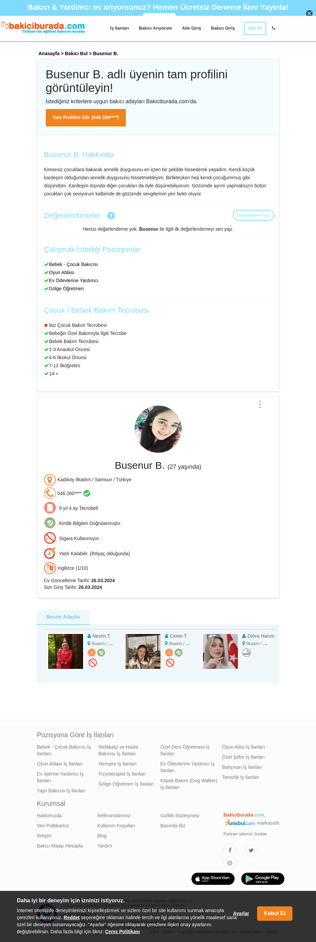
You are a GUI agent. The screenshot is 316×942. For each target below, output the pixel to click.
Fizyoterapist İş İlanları (122, 774)
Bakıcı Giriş (223, 28)
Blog (102, 835)
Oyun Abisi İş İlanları (243, 747)
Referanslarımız (114, 815)
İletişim (44, 835)
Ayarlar (241, 913)
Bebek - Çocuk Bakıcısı (73, 264)
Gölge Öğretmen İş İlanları (126, 784)
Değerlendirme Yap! (253, 215)
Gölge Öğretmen (66, 288)
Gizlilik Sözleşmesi (180, 815)
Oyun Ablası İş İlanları (60, 763)
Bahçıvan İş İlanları (242, 767)
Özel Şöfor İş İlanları (243, 757)
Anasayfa (49, 53)
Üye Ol (255, 28)
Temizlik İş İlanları (240, 777)
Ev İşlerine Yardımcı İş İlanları (60, 777)
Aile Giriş (191, 28)
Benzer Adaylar (63, 616)
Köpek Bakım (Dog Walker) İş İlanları (189, 784)
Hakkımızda (49, 815)
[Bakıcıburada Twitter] (251, 850)
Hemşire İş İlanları (118, 763)
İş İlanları (119, 28)
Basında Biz (173, 825)
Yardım (104, 846)
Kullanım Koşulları (116, 825)
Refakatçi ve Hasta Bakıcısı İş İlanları (118, 750)
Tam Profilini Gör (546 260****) (85, 117)
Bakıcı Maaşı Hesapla (60, 846)
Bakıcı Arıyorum (155, 28)
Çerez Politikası (122, 931)
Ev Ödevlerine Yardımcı (74, 280)
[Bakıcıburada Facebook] (229, 850)
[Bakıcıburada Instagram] (229, 863)
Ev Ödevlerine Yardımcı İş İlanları (188, 767)
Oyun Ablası (62, 272)
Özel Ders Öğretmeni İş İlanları (185, 750)
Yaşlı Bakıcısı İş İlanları (61, 790)
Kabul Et (275, 913)
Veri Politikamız (53, 825)
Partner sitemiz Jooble (245, 833)
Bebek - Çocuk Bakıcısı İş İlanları (64, 750)
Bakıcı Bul (76, 53)
